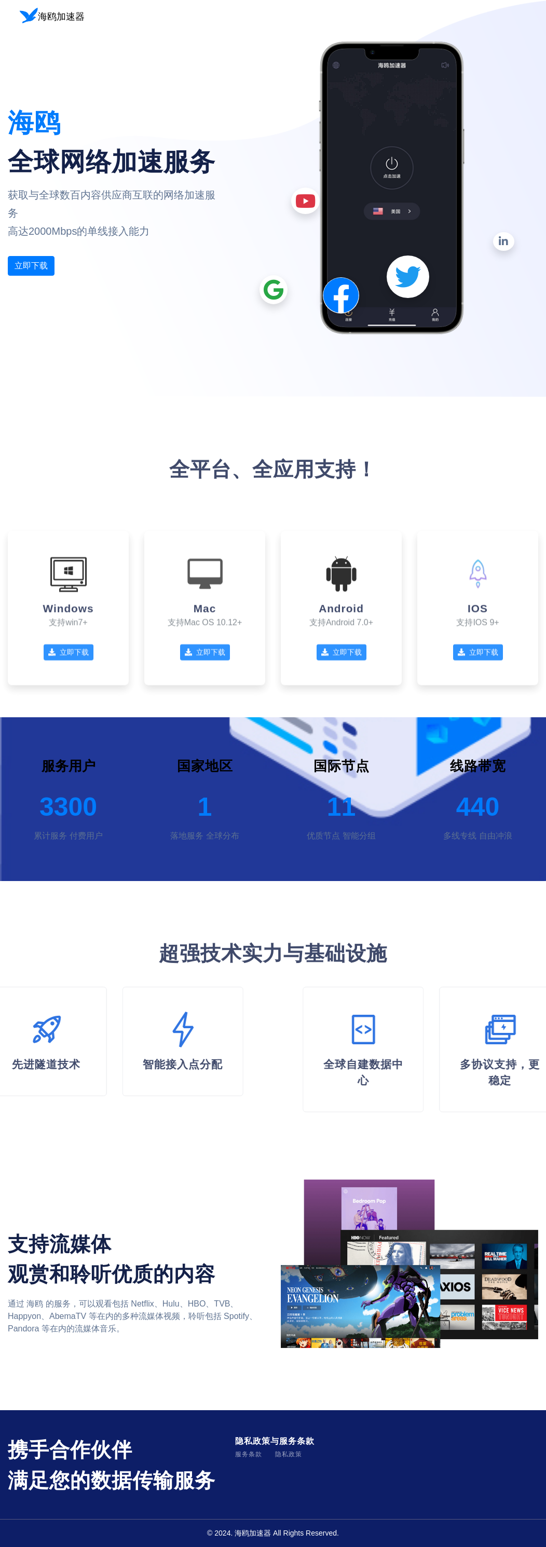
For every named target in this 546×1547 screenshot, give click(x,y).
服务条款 (248, 1454)
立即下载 (31, 265)
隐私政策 (288, 1454)
